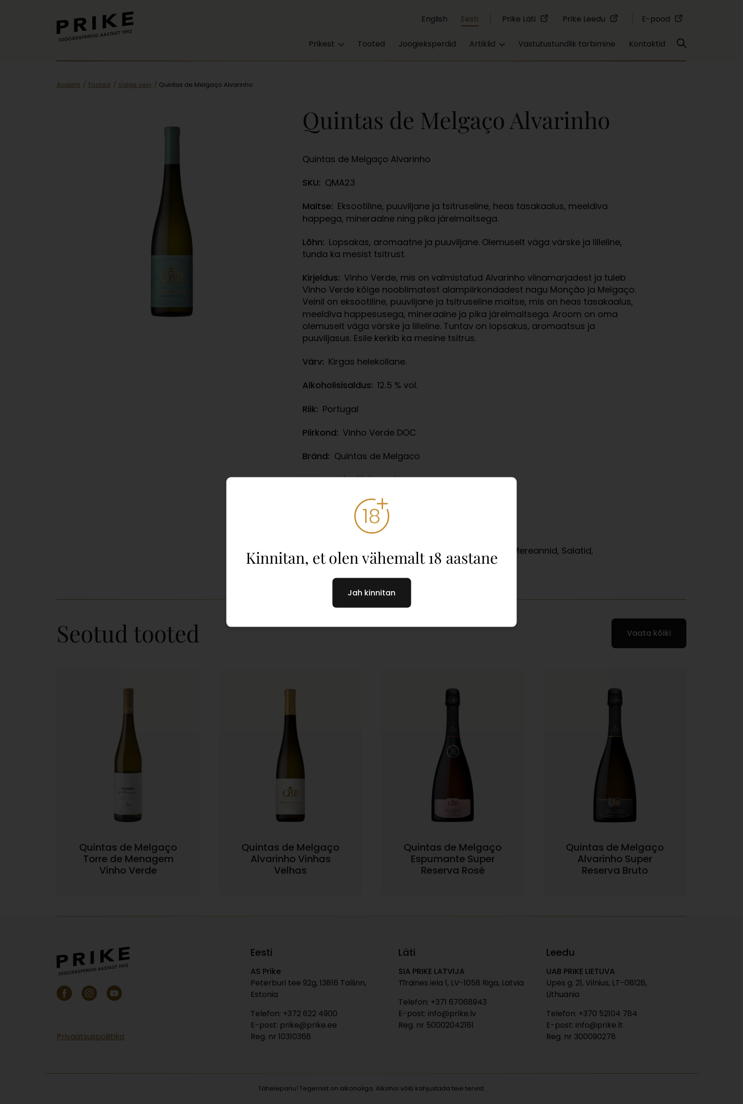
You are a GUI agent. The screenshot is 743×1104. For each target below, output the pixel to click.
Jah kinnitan (371, 592)
